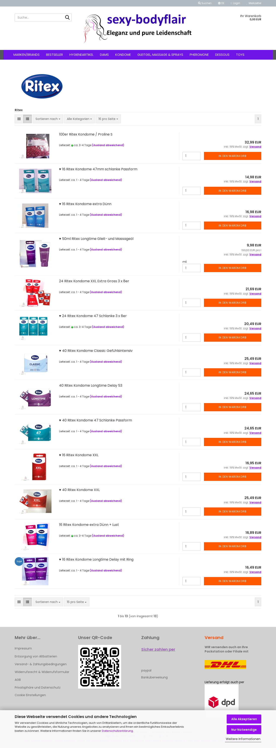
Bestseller (54, 54)
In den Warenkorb (233, 156)
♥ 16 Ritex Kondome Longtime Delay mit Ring (96, 559)
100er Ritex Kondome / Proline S (85, 134)
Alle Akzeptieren (244, 719)
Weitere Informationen (243, 739)
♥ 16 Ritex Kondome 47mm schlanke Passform (98, 169)
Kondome (123, 54)
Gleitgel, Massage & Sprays (160, 54)
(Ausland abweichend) (108, 145)
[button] (221, 3)
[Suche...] (67, 18)
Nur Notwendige (244, 729)
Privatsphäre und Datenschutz (38, 687)
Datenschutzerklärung (117, 731)
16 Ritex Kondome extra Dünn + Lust (89, 524)
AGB (18, 680)
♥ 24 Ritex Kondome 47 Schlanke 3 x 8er (93, 315)
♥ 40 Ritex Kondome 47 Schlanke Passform (95, 420)
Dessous (222, 54)
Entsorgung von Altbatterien (36, 656)
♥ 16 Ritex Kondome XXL (78, 455)
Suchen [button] (205, 3)
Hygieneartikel (81, 54)
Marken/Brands (26, 54)
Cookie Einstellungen (30, 695)
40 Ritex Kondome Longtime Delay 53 (90, 385)
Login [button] (235, 3)
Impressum (23, 648)
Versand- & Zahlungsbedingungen (41, 664)
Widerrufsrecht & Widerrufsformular (42, 672)
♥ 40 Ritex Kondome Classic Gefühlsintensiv (96, 350)
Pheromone (199, 54)
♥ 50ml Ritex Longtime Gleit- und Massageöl (96, 238)
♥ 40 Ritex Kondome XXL (79, 489)
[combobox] (48, 119)
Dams (104, 54)
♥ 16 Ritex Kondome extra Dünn (85, 203)
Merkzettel (254, 3)
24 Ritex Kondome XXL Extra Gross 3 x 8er (94, 281)
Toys (240, 54)
